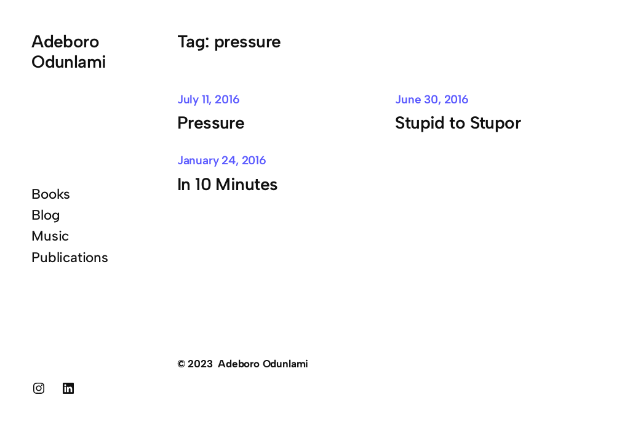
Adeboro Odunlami (68, 51)
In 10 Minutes (227, 184)
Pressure (211, 122)
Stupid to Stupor (457, 122)
